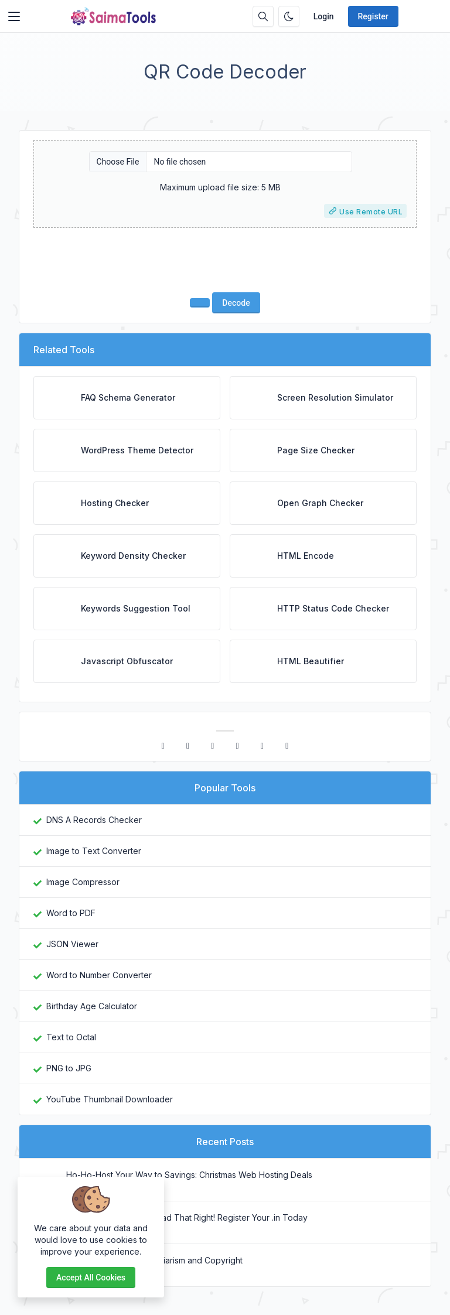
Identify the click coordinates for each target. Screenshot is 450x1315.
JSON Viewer (72, 944)
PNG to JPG (68, 1068)
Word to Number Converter (99, 975)
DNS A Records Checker (94, 820)
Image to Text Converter (93, 851)
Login (323, 16)
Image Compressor (83, 882)
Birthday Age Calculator (91, 1006)
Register (373, 16)
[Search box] (263, 16)
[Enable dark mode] (288, 16)
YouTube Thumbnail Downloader (109, 1099)
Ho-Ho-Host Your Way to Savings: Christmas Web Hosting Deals (189, 1175)
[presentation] (225, 260)
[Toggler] (14, 16)
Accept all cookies (90, 1277)
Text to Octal (71, 1037)
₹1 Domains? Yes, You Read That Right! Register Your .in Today (187, 1217)
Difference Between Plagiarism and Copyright (154, 1260)
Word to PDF (71, 913)
